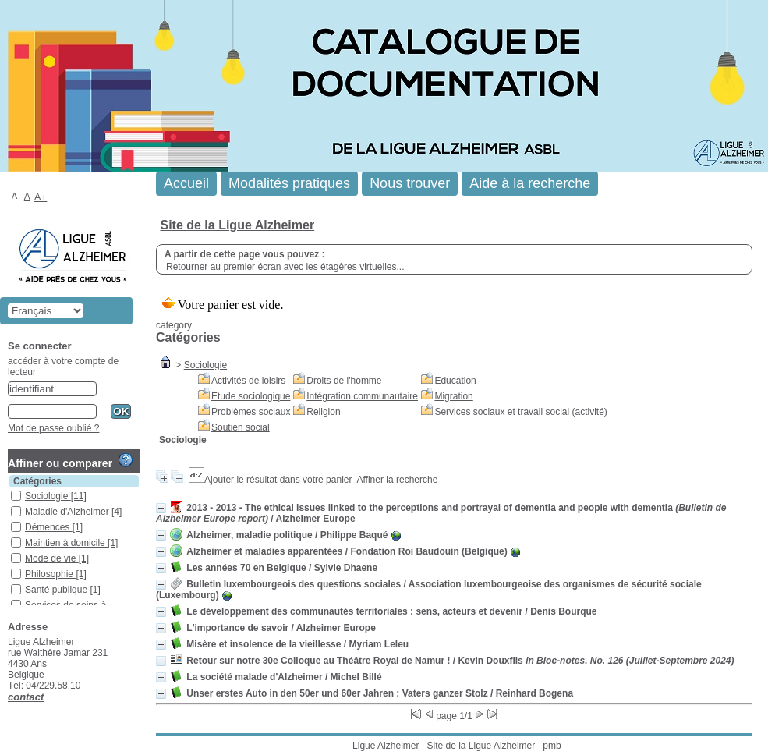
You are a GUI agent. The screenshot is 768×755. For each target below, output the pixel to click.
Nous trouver (410, 183)
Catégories (37, 481)
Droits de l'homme (343, 380)
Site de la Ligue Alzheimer (237, 225)
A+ (41, 197)
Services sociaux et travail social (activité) (520, 411)
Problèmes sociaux (250, 411)
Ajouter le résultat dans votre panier (278, 479)
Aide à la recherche (529, 183)
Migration (453, 396)
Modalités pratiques (289, 183)
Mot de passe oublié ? (53, 428)
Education (455, 380)
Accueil (186, 183)
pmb (552, 745)
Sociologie (205, 365)
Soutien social (240, 427)
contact (26, 697)
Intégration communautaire (362, 396)
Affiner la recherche (397, 479)
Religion (323, 411)
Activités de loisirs (248, 380)
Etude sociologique (250, 396)
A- (16, 195)
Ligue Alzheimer (385, 745)
